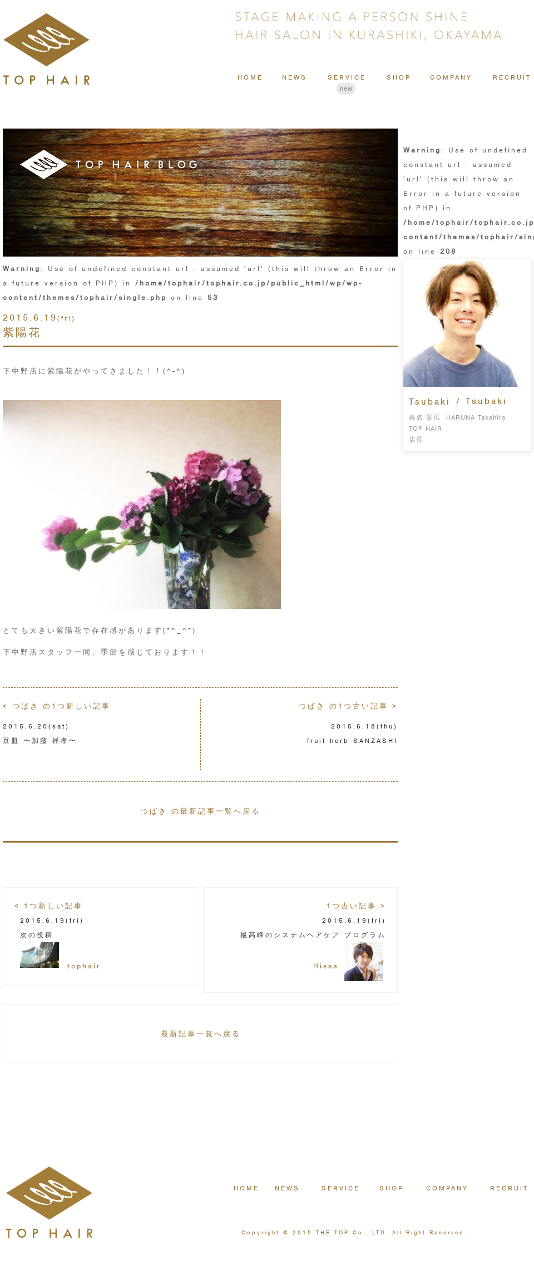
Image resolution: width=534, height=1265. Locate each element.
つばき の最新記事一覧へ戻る (200, 811)
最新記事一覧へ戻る (201, 1033)
